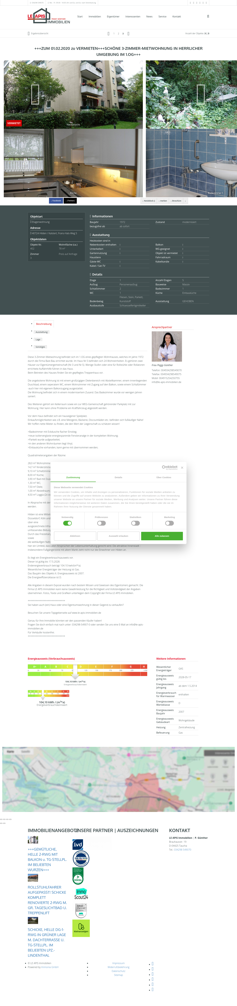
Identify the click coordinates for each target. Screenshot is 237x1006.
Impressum (118, 963)
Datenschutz (118, 971)
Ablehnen (75, 536)
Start (80, 16)
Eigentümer (113, 16)
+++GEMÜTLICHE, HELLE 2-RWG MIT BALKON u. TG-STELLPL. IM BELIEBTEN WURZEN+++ (47, 859)
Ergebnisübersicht (38, 33)
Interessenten (132, 16)
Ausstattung (41, 332)
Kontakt (176, 16)
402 (32, 248)
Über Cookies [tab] (163, 477)
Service (162, 16)
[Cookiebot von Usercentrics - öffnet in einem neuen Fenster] (164, 467)
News (149, 16)
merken (161, 201)
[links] (108, 33)
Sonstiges (40, 346)
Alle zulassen (162, 536)
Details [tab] (118, 477)
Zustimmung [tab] (73, 477)
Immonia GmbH (49, 967)
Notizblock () (146, 201)
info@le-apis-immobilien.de (166, 382)
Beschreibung (44, 324)
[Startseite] (49, 16)
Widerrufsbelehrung (118, 967)
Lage (38, 339)
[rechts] (128, 33)
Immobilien (95, 16)
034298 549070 (38, 3)
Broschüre (175, 201)
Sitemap (118, 975)
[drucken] (185, 201)
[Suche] (210, 18)
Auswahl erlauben (118, 536)
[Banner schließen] (182, 468)
